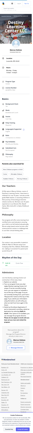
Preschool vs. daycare (27, 367)
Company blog (25, 409)
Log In (19, 3)
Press (22, 390)
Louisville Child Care (6, 16)
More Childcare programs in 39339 (13, 169)
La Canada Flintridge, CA (8, 372)
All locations (4, 409)
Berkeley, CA (4, 367)
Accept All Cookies (23, 429)
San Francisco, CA (6, 382)
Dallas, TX (4, 402)
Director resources (26, 407)
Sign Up (26, 3)
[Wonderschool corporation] (15, 359)
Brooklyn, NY (5, 400)
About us (23, 385)
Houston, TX (4, 405)
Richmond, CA (5, 379)
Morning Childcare (22, 178)
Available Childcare (8, 178)
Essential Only (9, 429)
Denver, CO (4, 390)
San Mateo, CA (5, 387)
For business (24, 393)
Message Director (16, 348)
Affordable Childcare (16, 174)
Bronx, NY (4, 397)
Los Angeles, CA (6, 375)
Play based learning (26, 376)
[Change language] (13, 3)
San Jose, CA (5, 384)
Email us (23, 395)
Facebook (23, 412)
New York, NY (5, 395)
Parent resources (25, 404)
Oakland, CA (4, 377)
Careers (23, 388)
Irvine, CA (4, 370)
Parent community (26, 402)
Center (5, 174)
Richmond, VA (5, 407)
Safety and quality (25, 383)
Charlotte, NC (5, 392)
